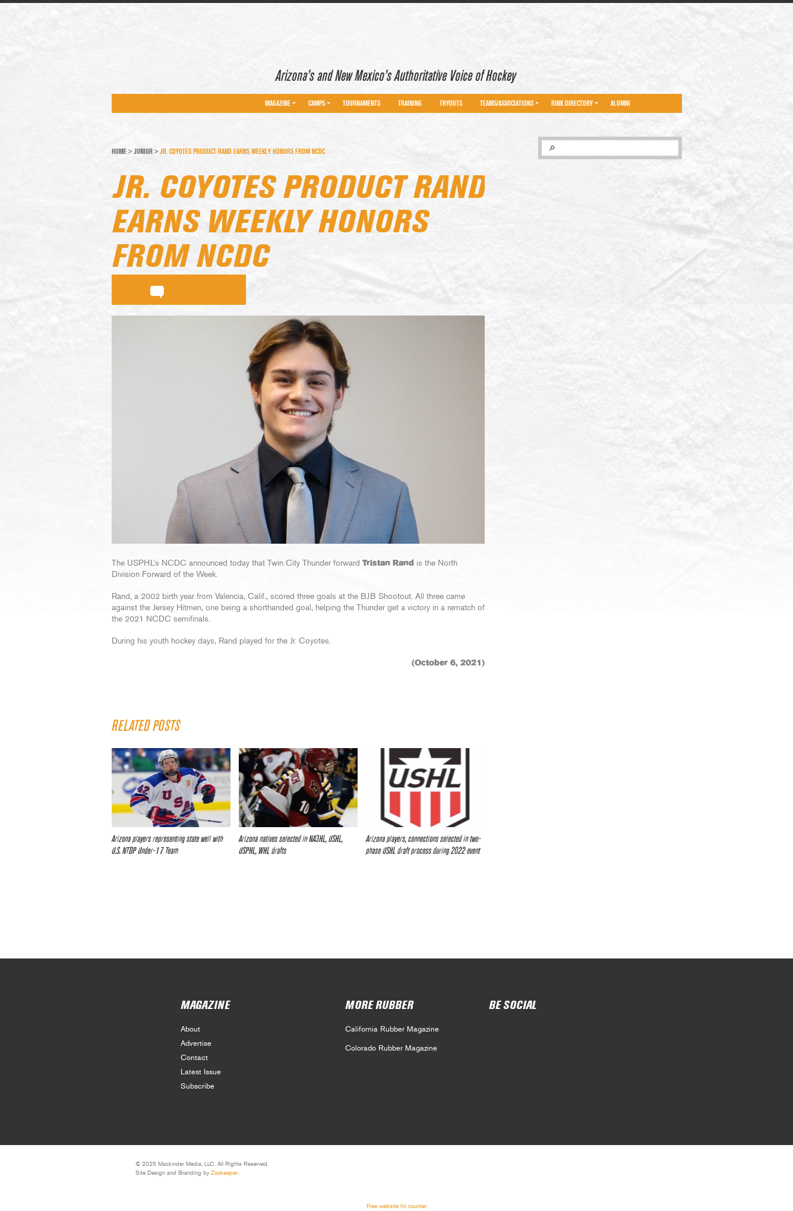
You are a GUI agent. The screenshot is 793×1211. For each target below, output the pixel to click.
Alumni (620, 103)
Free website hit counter (396, 1206)
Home (119, 151)
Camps (316, 103)
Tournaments (361, 103)
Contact (194, 1058)
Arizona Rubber (154, 73)
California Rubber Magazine (392, 1029)
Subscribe (197, 1086)
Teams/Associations (506, 103)
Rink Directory (572, 103)
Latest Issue (201, 1072)
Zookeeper (224, 1173)
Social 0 (497, 1033)
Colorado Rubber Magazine (391, 1048)
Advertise (196, 1044)
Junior (143, 151)
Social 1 (523, 1033)
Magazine (277, 103)
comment (157, 290)
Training (410, 103)
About (190, 1029)
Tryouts (451, 103)
